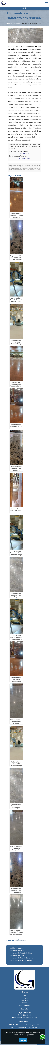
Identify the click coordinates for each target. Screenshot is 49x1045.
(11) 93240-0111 (25, 154)
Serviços (25, 1000)
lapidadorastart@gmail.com (25, 1017)
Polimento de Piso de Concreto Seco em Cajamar (16, 216)
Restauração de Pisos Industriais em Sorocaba (16, 300)
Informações (25, 1005)
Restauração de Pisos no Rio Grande (16, 721)
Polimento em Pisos (17, 955)
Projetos (25, 998)
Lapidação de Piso (16, 948)
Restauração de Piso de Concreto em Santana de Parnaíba (16, 933)
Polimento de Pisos (17, 950)
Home (25, 996)
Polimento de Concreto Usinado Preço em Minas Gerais (16, 343)
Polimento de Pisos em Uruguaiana (16, 679)
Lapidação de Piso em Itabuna (16, 510)
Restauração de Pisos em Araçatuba (16, 848)
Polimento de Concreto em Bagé (16, 595)
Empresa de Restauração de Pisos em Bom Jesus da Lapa (16, 638)
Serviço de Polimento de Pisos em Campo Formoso (16, 385)
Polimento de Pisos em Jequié (16, 425)
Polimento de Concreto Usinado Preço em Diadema (16, 764)
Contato (25, 1003)
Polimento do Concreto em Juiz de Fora (16, 890)
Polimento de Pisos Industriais (21, 953)
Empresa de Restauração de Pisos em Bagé (16, 553)
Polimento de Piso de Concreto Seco (23, 958)
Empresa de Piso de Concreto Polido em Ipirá (16, 257)
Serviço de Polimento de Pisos (21, 960)
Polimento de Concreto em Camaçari (16, 806)
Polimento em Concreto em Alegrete (16, 468)
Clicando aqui (24, 158)
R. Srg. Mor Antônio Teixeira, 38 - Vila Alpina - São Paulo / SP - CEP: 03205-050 (24, 1026)
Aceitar (23, 1040)
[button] (46, 3)
